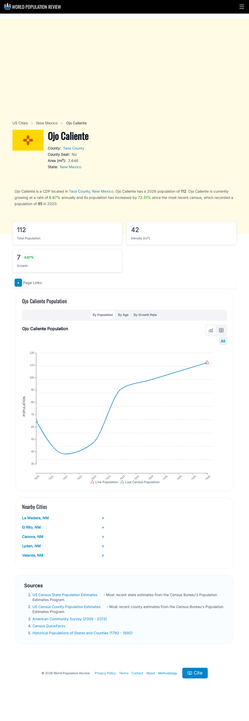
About (150, 682)
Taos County (73, 148)
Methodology (167, 682)
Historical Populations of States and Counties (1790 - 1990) (83, 642)
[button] (242, 7)
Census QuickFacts (49, 635)
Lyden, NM (63, 555)
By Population (103, 315)
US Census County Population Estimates (66, 616)
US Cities (20, 123)
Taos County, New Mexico (91, 191)
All (223, 341)
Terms (123, 682)
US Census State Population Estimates (65, 604)
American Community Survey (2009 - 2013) (70, 628)
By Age (123, 315)
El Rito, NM (63, 536)
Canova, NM (63, 545)
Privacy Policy (105, 682)
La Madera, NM (63, 527)
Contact (137, 682)
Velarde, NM (63, 564)
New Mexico (47, 123)
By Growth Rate (145, 315)
